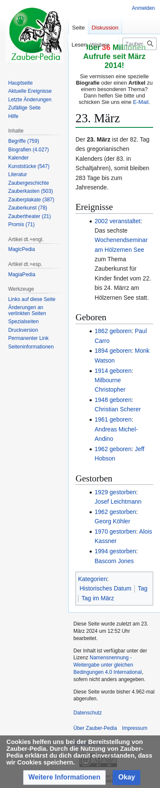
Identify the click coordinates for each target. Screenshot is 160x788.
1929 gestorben (115, 492)
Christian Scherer (118, 409)
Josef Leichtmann (118, 501)
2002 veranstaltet (117, 221)
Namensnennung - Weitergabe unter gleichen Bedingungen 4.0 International (107, 665)
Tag (143, 588)
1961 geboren (113, 419)
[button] (64, 777)
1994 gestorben (115, 551)
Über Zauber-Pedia (95, 728)
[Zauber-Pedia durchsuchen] (139, 44)
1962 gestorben (115, 511)
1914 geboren (113, 370)
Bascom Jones (114, 561)
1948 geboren (113, 399)
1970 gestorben (115, 531)
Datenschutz (87, 713)
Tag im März (97, 598)
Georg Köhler (112, 521)
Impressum (134, 728)
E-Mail (140, 102)
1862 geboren (113, 331)
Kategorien (92, 579)
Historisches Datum (105, 588)
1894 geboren (113, 350)
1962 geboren (113, 449)
